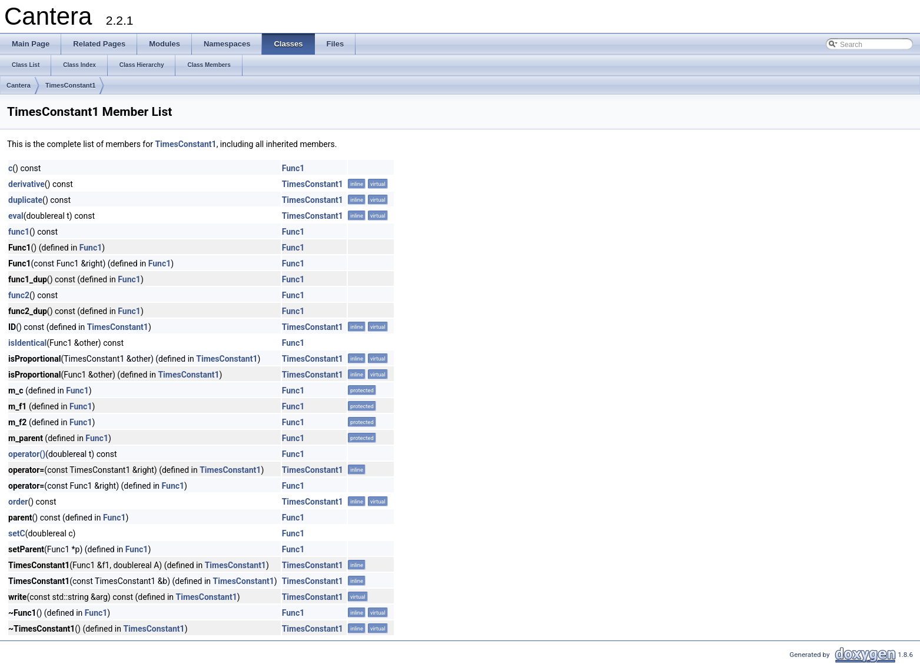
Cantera (18, 85)
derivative (26, 184)
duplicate (25, 200)
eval (16, 216)
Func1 (293, 168)
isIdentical (27, 343)
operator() (26, 454)
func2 (18, 295)
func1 (18, 231)
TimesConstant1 (70, 85)
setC (16, 533)
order (18, 501)
